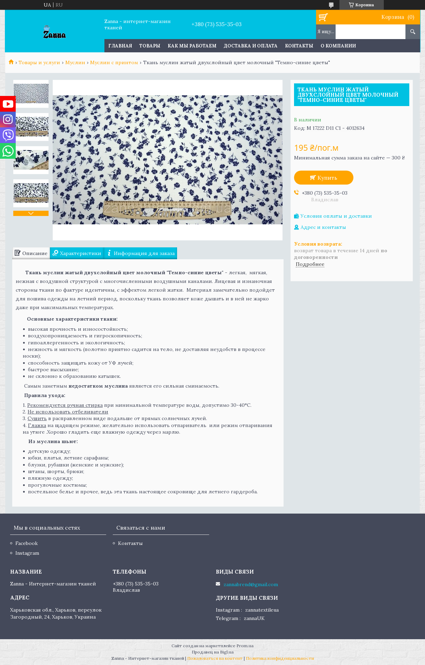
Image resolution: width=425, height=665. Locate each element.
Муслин (75, 62)
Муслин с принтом (114, 62)
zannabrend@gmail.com (251, 584)
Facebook (26, 543)
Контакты (299, 46)
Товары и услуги (39, 62)
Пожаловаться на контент (215, 658)
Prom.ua (245, 645)
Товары (149, 46)
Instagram (27, 553)
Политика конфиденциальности (280, 658)
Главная (120, 46)
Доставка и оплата (251, 46)
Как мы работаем (192, 46)
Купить (327, 177)
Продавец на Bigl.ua (213, 652)
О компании (338, 46)
